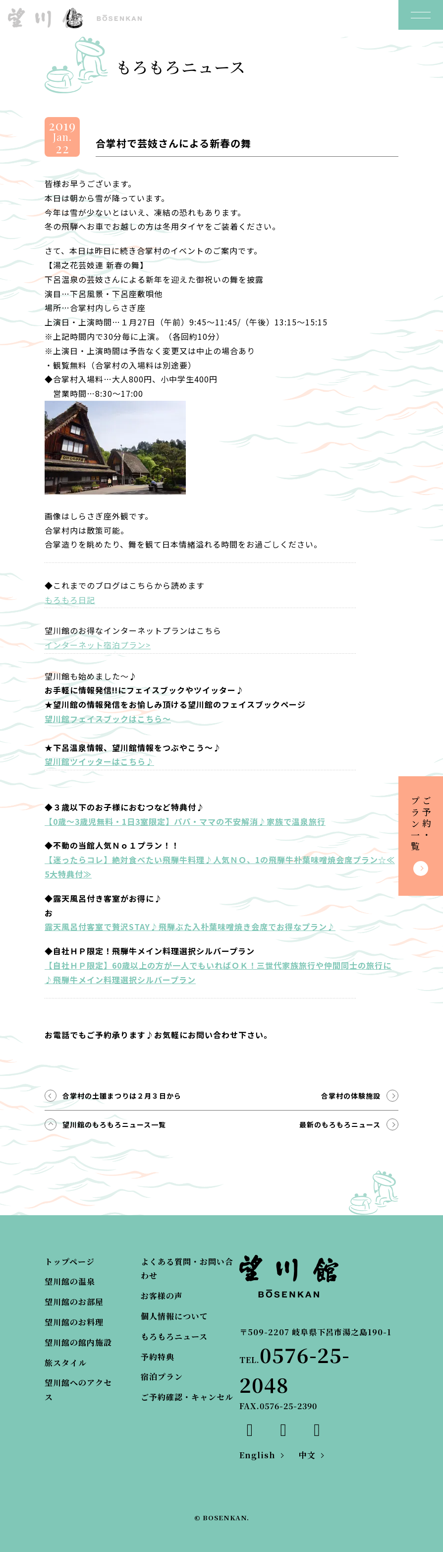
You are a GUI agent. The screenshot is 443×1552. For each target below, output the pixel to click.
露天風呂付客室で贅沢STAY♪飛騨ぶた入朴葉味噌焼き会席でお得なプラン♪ (190, 926)
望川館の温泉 (70, 1281)
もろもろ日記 (70, 600)
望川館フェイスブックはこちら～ (108, 719)
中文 (307, 1455)
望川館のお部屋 (74, 1301)
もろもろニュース (174, 1336)
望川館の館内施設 (78, 1342)
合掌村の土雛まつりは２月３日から (121, 1096)
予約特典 (157, 1357)
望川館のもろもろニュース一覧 (114, 1124)
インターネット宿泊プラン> (98, 645)
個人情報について (174, 1316)
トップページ (70, 1261)
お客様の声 (162, 1296)
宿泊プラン (162, 1376)
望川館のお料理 (74, 1322)
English (257, 1455)
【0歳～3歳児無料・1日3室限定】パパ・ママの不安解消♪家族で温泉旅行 (185, 821)
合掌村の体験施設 (351, 1096)
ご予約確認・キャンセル (187, 1397)
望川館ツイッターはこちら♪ (99, 761)
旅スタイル (66, 1362)
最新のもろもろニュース (340, 1124)
